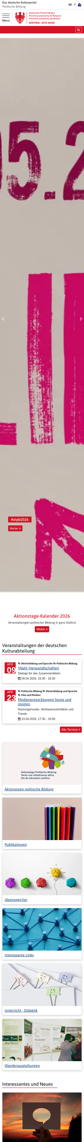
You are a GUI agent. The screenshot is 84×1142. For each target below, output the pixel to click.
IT (75, 4)
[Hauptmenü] (6, 18)
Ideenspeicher (16, 899)
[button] (3, 318)
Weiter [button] (15, 528)
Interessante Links (19, 955)
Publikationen (16, 844)
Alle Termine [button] (71, 729)
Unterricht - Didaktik (21, 1010)
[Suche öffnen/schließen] (78, 29)
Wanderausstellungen (22, 1065)
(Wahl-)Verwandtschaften (38, 668)
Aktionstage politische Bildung (29, 789)
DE (70, 4)
